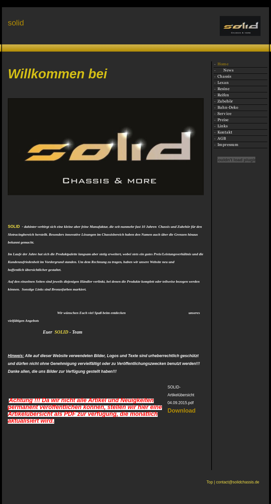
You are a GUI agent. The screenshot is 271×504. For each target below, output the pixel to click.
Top (210, 482)
